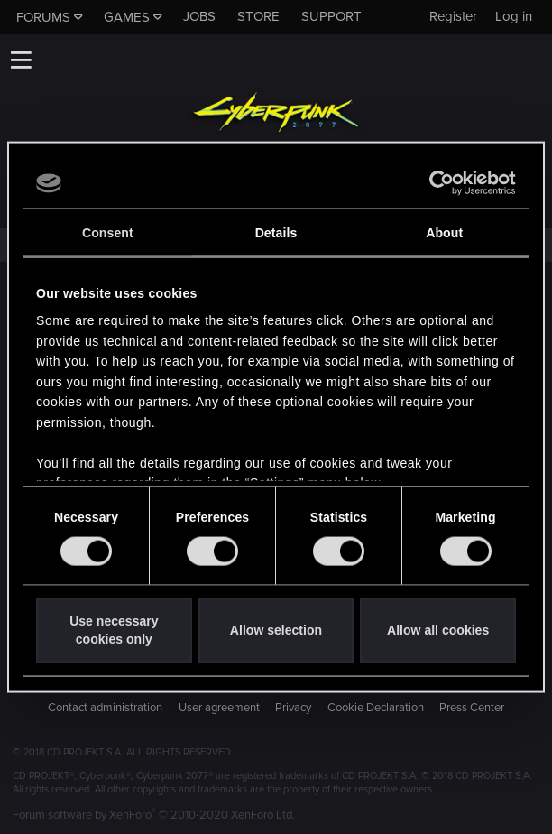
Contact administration (105, 707)
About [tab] (444, 233)
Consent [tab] (107, 233)
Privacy (293, 707)
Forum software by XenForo (154, 815)
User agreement (219, 707)
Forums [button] (43, 17)
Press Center (471, 707)
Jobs (199, 16)
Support (331, 16)
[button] (21, 59)
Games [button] (127, 17)
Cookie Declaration (375, 707)
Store (258, 16)
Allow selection (276, 630)
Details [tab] (276, 233)
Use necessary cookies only (113, 630)
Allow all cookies (438, 630)
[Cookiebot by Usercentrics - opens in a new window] (437, 183)
